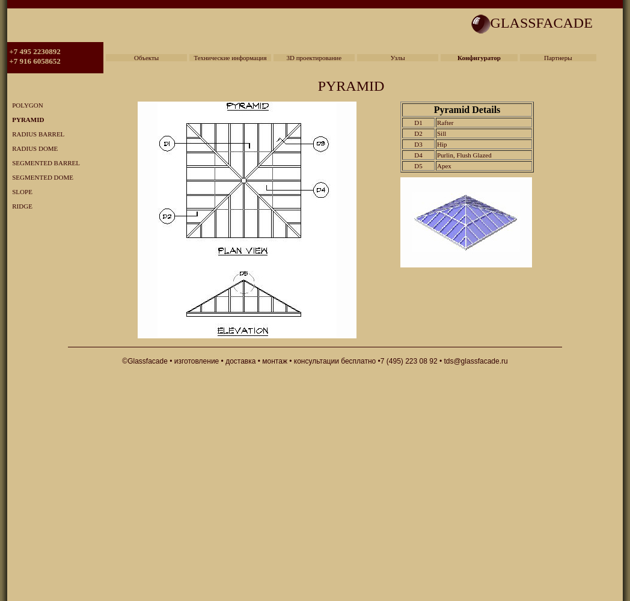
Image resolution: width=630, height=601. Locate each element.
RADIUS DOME (32, 148)
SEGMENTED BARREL (43, 162)
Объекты (146, 57)
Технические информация (230, 57)
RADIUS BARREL (35, 134)
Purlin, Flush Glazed (464, 155)
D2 (418, 133)
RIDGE (19, 206)
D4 (418, 155)
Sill (441, 133)
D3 (418, 144)
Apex (444, 165)
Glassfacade (147, 361)
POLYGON (25, 105)
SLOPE (19, 191)
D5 (418, 165)
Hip (442, 144)
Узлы (398, 57)
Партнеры (558, 57)
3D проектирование (313, 57)
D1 (418, 122)
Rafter (445, 122)
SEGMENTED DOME (40, 177)
